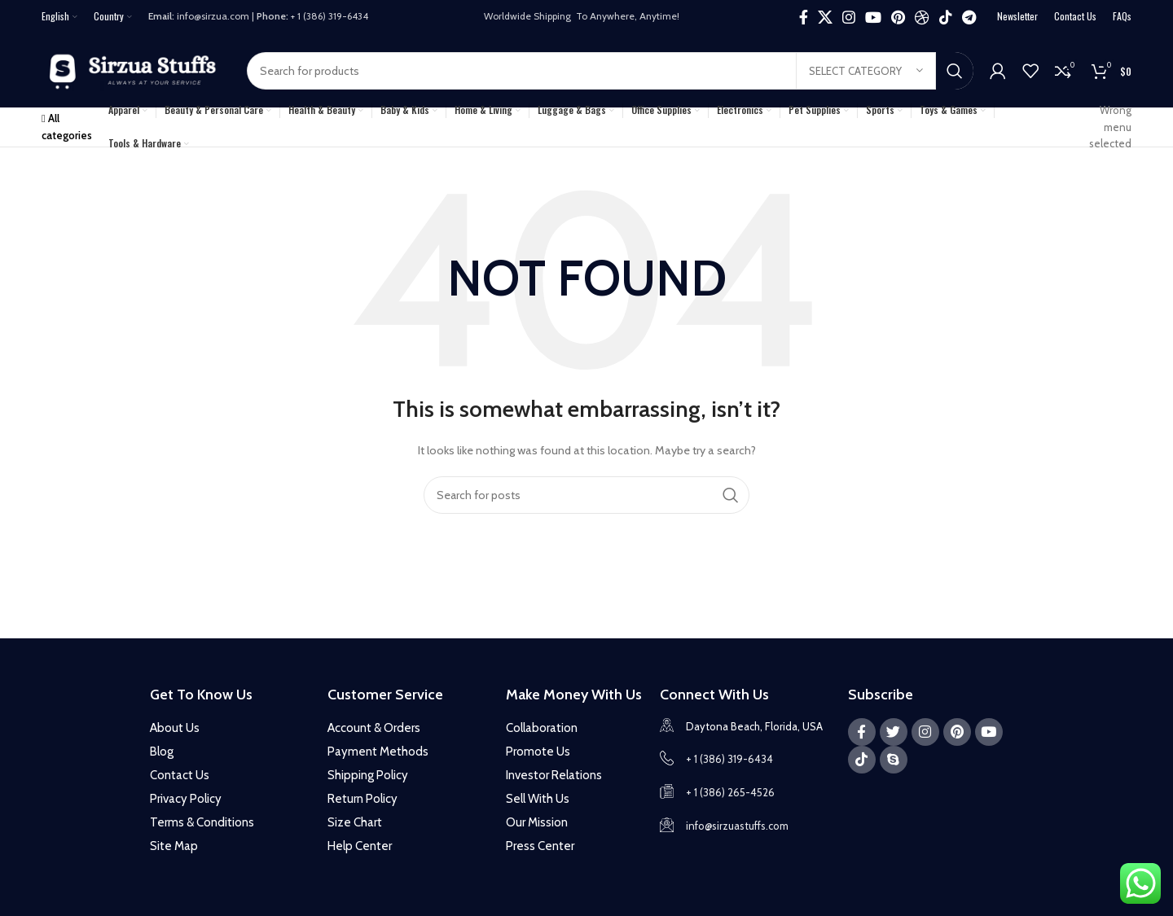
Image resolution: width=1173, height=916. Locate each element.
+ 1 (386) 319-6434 (729, 758)
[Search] (610, 71)
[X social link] (825, 17)
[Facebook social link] (803, 17)
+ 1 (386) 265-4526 (730, 792)
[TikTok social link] (945, 17)
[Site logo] (136, 69)
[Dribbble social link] (922, 17)
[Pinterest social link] (898, 17)
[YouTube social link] (873, 17)
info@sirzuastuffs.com (737, 825)
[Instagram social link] (848, 17)
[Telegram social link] (969, 17)
